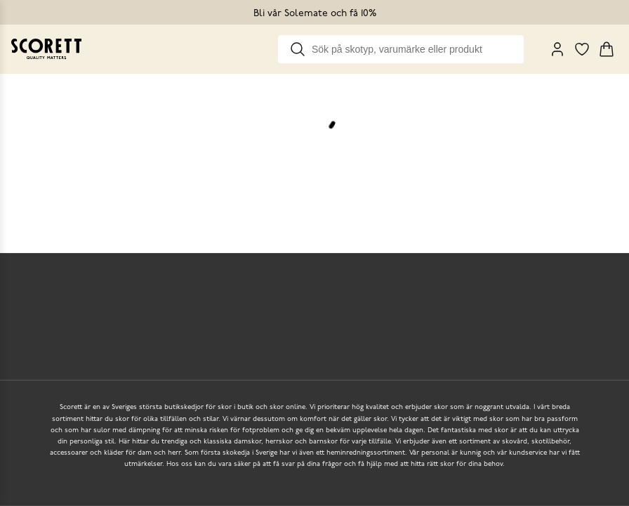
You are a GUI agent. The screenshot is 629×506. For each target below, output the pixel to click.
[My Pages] (557, 49)
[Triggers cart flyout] (606, 49)
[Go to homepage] (46, 49)
